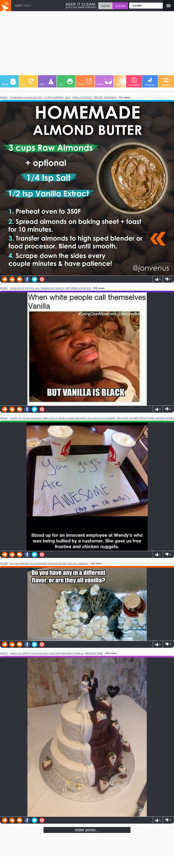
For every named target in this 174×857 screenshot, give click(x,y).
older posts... (87, 829)
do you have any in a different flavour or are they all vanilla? (49, 563)
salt (68, 97)
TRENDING (150, 81)
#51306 (4, 563)
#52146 (4, 418)
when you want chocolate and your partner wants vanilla (47, 653)
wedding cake (94, 653)
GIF (123, 82)
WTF (27, 82)
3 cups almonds (53, 97)
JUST (23, 5)
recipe (98, 97)
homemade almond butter (26, 97)
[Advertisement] (87, 45)
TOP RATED (133, 81)
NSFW (104, 82)
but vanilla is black (78, 288)
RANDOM (166, 81)
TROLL (85, 82)
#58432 (4, 97)
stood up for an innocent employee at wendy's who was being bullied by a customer (62, 418)
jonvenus (110, 97)
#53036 (4, 288)
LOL (66, 82)
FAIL (47, 82)
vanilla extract (82, 97)
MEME (9, 82)
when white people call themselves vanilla (37, 288)
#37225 (4, 653)
